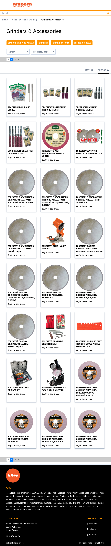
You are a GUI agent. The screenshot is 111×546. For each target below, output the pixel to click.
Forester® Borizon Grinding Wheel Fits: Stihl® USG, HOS (18, 344)
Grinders (43, 43)
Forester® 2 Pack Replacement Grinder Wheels (53, 153)
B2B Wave (101, 543)
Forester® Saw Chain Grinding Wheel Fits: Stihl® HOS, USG (86, 439)
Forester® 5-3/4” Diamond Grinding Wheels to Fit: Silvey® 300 (89, 200)
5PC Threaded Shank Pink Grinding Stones (20, 152)
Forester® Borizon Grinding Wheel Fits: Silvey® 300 (52, 295)
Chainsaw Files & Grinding (24, 19)
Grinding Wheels (82, 43)
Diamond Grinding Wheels (21, 43)
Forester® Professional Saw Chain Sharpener (54, 388)
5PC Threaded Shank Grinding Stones (86, 108)
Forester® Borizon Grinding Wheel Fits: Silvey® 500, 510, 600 (86, 295)
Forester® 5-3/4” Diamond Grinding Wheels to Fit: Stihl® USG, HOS (21, 249)
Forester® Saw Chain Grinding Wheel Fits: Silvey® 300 (18, 439)
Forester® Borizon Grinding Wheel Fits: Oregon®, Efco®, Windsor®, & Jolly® (21, 296)
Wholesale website (86, 543)
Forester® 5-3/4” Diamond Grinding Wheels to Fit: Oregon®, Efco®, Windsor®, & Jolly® (55, 201)
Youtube (91, 534)
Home (5, 19)
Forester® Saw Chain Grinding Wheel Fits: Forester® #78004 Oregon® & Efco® (86, 391)
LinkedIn (91, 529)
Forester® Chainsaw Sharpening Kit (52, 342)
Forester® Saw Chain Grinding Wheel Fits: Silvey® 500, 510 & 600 (52, 439)
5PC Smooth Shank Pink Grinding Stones (54, 108)
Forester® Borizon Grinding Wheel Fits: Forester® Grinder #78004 (89, 249)
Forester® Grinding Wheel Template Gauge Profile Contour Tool (89, 344)
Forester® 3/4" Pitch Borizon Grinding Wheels (89, 152)
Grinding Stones (60, 43)
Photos (103, 70)
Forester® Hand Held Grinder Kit (18, 388)
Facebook (92, 523)
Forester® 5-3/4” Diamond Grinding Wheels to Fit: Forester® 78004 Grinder (21, 200)
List (89, 70)
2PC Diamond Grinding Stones (19, 108)
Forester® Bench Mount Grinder (54, 247)
